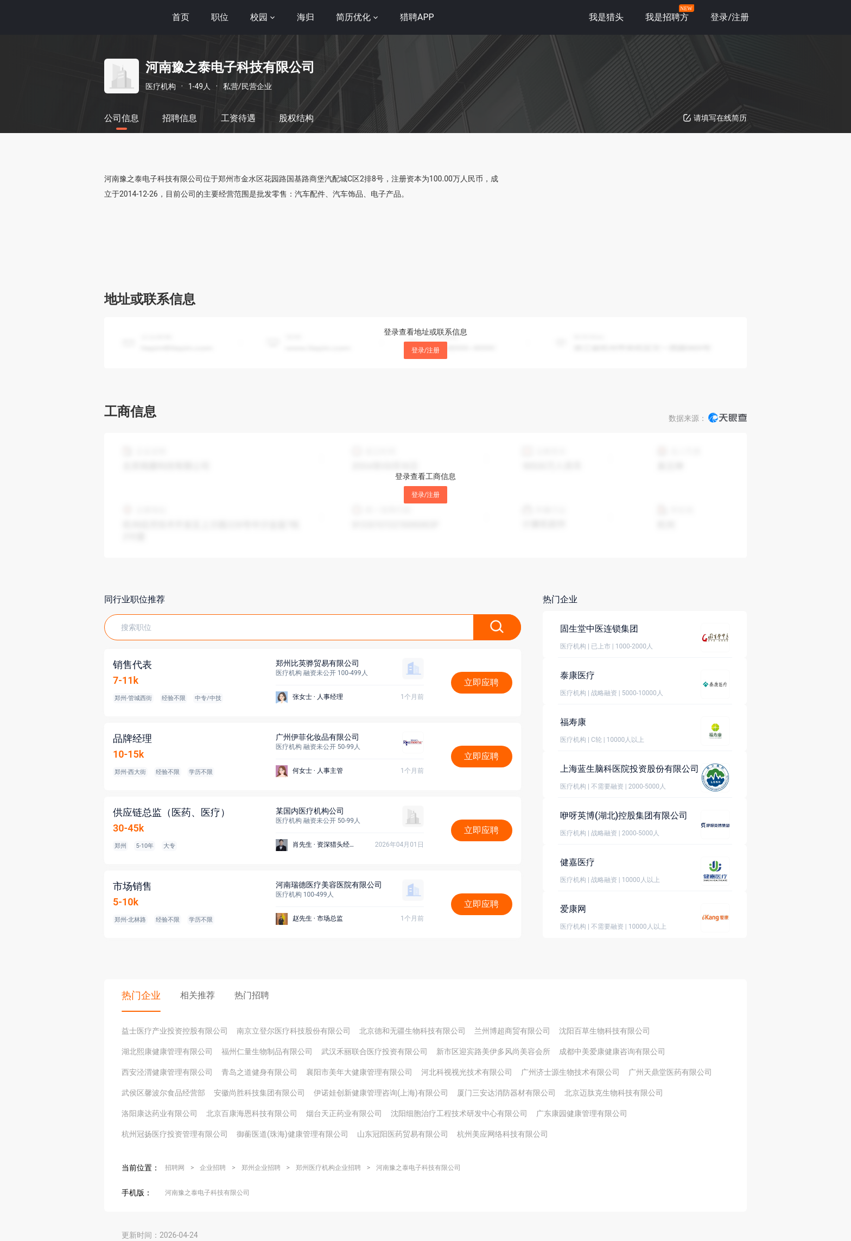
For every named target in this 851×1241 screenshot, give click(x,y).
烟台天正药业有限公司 (344, 1113)
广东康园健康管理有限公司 (581, 1113)
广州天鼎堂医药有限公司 (670, 1072)
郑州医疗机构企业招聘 (328, 1167)
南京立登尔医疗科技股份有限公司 (294, 1030)
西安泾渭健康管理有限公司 (167, 1072)
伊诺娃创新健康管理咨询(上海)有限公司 (381, 1092)
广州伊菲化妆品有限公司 (317, 737)
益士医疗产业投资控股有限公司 (175, 1030)
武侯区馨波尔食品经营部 (163, 1092)
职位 (219, 17)
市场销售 (132, 886)
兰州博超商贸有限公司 (512, 1030)
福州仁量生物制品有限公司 (267, 1051)
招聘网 (175, 1167)
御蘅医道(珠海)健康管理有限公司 (292, 1134)
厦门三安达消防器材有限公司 (506, 1092)
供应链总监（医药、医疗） (171, 812)
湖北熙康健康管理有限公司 (167, 1051)
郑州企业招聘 (261, 1167)
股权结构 (296, 118)
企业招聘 (213, 1167)
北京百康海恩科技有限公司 (251, 1113)
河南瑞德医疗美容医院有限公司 (329, 884)
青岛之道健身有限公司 (259, 1072)
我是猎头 (606, 17)
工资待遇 (238, 118)
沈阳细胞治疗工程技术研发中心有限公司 (459, 1113)
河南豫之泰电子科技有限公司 (418, 1167)
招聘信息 (179, 118)
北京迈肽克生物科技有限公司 (613, 1092)
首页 (180, 17)
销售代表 (132, 664)
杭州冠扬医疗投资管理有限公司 (175, 1134)
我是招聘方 (667, 17)
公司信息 (121, 118)
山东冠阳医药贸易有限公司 (402, 1134)
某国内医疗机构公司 (310, 811)
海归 (305, 17)
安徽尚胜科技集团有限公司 (259, 1092)
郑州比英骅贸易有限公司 (317, 663)
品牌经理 (132, 738)
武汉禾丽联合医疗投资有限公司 (374, 1051)
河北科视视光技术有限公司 (466, 1072)
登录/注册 (425, 350)
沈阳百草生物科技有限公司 (604, 1030)
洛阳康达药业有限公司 (160, 1113)
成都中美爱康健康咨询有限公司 (612, 1051)
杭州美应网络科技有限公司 (502, 1134)
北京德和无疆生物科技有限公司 (412, 1030)
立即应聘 (481, 682)
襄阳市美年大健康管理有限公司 (359, 1072)
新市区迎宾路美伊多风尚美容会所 (493, 1051)
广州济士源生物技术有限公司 (570, 1072)
